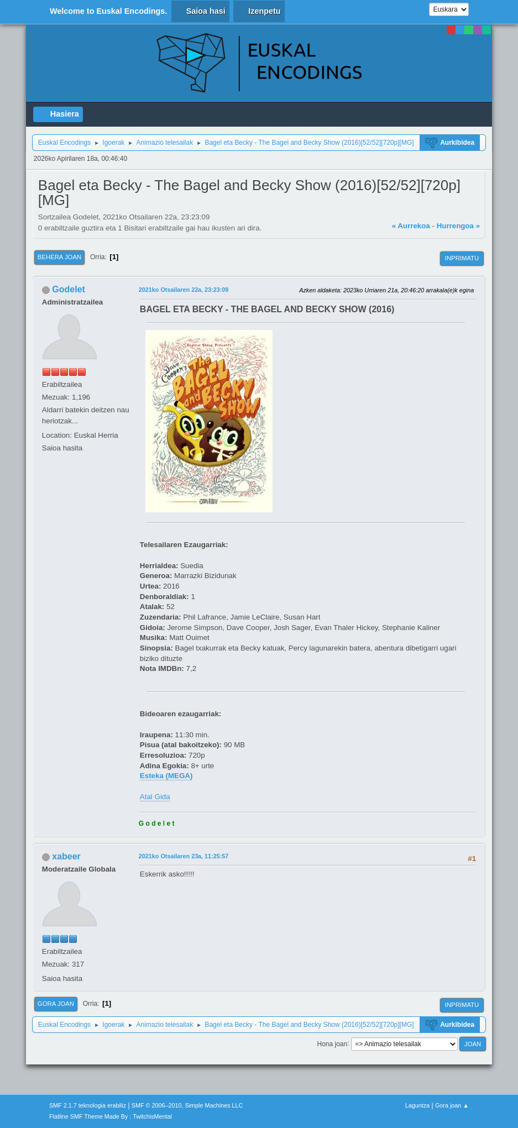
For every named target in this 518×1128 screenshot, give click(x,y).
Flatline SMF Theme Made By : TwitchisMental (110, 1116)
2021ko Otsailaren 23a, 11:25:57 (183, 856)
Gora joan (56, 1003)
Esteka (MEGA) (166, 776)
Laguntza (417, 1105)
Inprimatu (462, 258)
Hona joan (332, 1043)
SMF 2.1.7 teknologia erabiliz (87, 1105)
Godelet (68, 289)
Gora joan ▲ (452, 1105)
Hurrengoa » (458, 226)
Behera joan (59, 257)
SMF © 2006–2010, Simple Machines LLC (187, 1105)
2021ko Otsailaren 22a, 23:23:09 (183, 289)
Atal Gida (155, 797)
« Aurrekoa (411, 226)
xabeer (66, 856)
